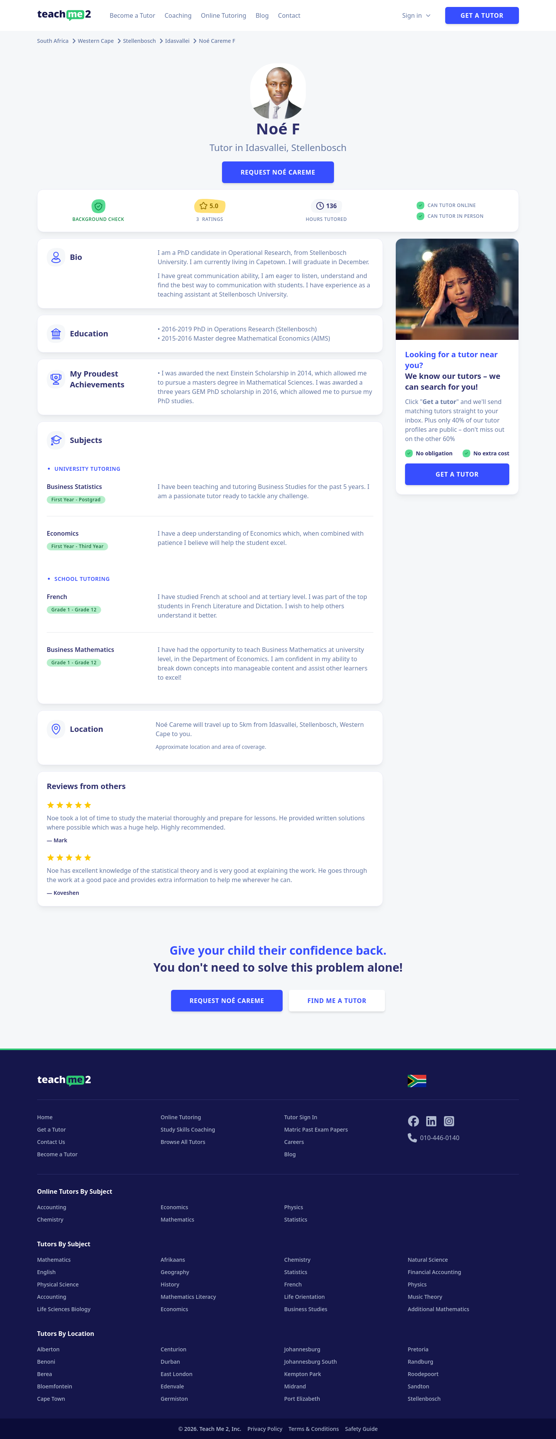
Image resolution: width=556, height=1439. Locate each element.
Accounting (51, 1207)
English (46, 1272)
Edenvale (172, 1386)
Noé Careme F (217, 40)
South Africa (53, 40)
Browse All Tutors (183, 1141)
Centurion (173, 1349)
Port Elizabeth (302, 1398)
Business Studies (305, 1309)
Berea (44, 1374)
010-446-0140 (433, 1137)
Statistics (295, 1219)
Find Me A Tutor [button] (336, 1000)
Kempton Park (302, 1374)
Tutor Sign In (300, 1117)
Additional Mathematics (438, 1309)
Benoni (46, 1361)
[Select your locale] (417, 1081)
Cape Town (51, 1398)
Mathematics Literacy (188, 1296)
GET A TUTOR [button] (457, 474)
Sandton (418, 1386)
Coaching (178, 15)
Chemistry (50, 1219)
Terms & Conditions (313, 1428)
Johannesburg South (310, 1361)
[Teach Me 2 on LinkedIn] (431, 1121)
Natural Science (428, 1259)
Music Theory (425, 1296)
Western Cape (96, 40)
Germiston (174, 1398)
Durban (170, 1361)
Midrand (295, 1386)
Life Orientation (304, 1296)
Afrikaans (173, 1259)
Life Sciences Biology (63, 1309)
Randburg (420, 1361)
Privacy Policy (264, 1428)
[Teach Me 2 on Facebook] (413, 1121)
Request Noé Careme (278, 172)
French (293, 1284)
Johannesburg (302, 1349)
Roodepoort (423, 1374)
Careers (294, 1141)
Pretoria (418, 1349)
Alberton (48, 1349)
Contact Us (51, 1141)
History (170, 1284)
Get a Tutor (482, 15)
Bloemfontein (54, 1386)
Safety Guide (361, 1428)
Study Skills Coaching (188, 1129)
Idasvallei (177, 40)
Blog (262, 15)
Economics (174, 1207)
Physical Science (58, 1284)
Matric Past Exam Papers (316, 1129)
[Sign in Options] (417, 15)
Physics (293, 1207)
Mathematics (177, 1219)
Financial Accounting (434, 1272)
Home (45, 1117)
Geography (175, 1272)
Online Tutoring (223, 15)
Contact (289, 15)
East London (176, 1374)
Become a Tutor (132, 15)
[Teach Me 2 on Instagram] (449, 1121)
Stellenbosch (139, 40)
